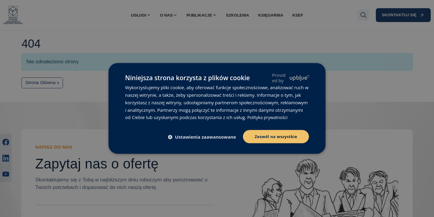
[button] (202, 137)
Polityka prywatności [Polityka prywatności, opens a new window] (268, 117)
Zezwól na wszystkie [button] (274, 136)
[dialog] (217, 108)
